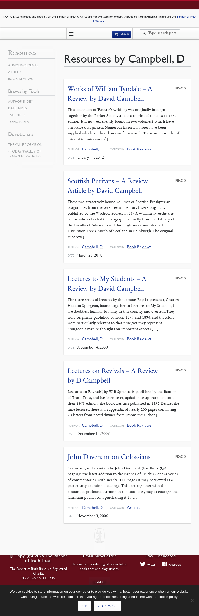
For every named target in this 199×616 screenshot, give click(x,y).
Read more (107, 606)
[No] (192, 600)
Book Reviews (139, 149)
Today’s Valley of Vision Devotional (25, 153)
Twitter (148, 564)
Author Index (20, 101)
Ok (84, 606)
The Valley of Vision (25, 144)
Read (179, 88)
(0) (121, 34)
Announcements (23, 65)
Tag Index (17, 115)
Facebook (171, 564)
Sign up (99, 581)
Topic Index (18, 122)
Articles (133, 507)
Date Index (17, 108)
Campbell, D (92, 149)
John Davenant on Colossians (109, 457)
